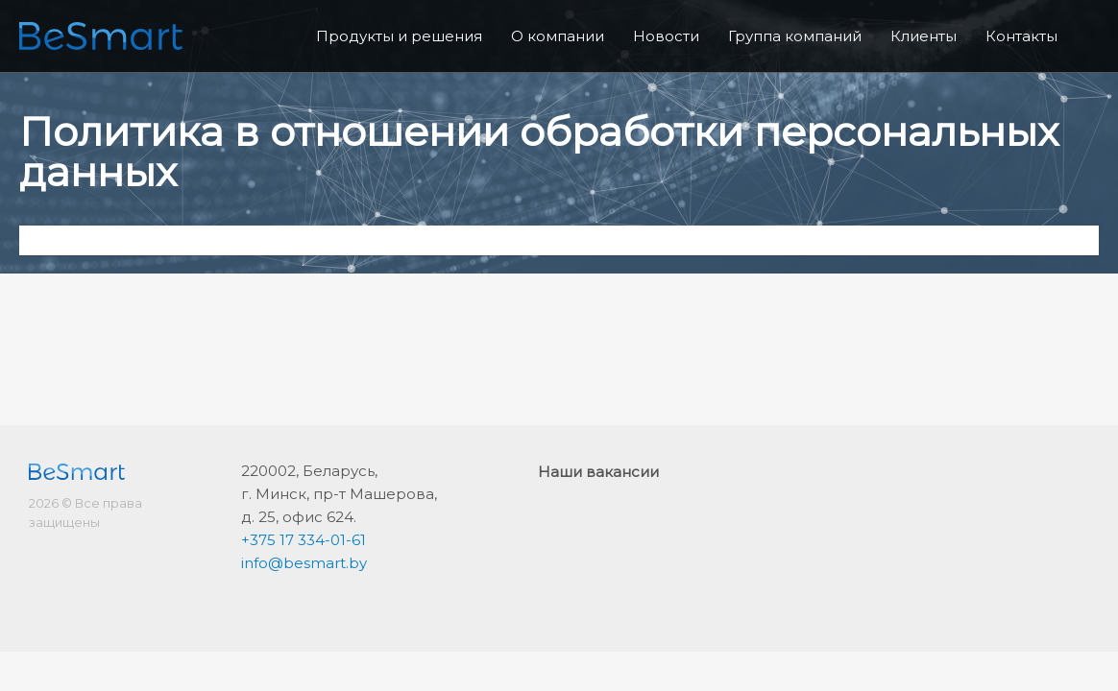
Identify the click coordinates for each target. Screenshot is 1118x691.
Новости (666, 36)
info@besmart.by (304, 563)
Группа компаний (795, 36)
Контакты (1021, 36)
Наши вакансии (598, 472)
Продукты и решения (399, 36)
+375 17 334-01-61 (303, 540)
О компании (557, 36)
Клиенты (923, 36)
